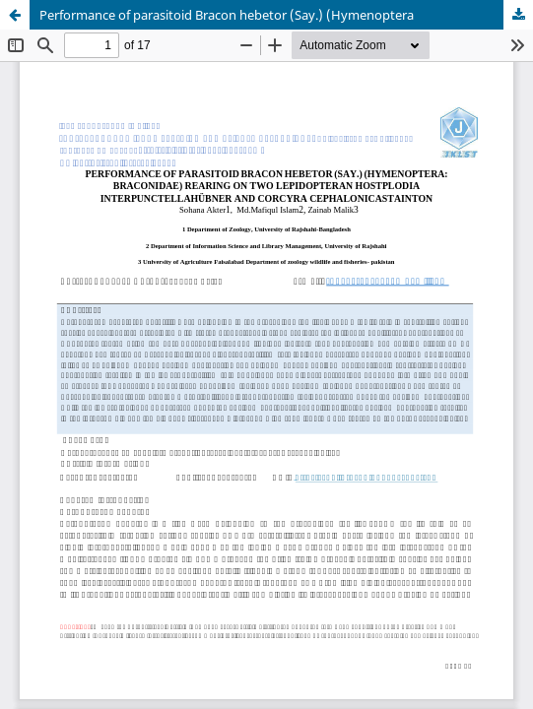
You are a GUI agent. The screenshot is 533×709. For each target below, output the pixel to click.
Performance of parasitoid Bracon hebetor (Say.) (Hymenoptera (226, 15)
